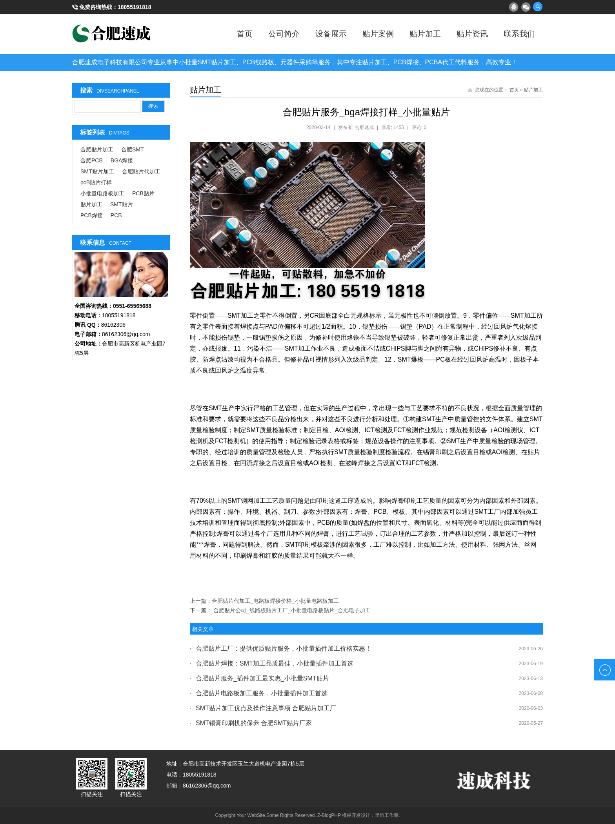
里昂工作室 (386, 815)
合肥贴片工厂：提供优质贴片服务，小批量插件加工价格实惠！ (283, 648)
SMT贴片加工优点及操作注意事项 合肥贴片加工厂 (266, 708)
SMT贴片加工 (97, 171)
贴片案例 (378, 33)
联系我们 (519, 33)
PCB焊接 (91, 215)
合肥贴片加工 (96, 149)
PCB (116, 215)
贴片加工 (425, 33)
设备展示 (331, 33)
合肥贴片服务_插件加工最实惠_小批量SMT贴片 (262, 678)
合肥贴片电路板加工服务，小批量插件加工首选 (262, 693)
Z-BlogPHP (329, 815)
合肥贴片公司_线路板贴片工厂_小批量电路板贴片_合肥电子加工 (292, 610)
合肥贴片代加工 (141, 171)
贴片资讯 (472, 33)
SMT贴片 (121, 204)
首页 (245, 33)
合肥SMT (132, 149)
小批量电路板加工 (102, 193)
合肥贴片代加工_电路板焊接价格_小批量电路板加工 (275, 601)
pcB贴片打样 (96, 182)
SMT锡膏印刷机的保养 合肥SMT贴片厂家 (254, 723)
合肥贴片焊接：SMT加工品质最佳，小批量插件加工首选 (274, 663)
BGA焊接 (122, 160)
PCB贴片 (143, 193)
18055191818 (134, 7)
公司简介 (284, 33)
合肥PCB (91, 160)
